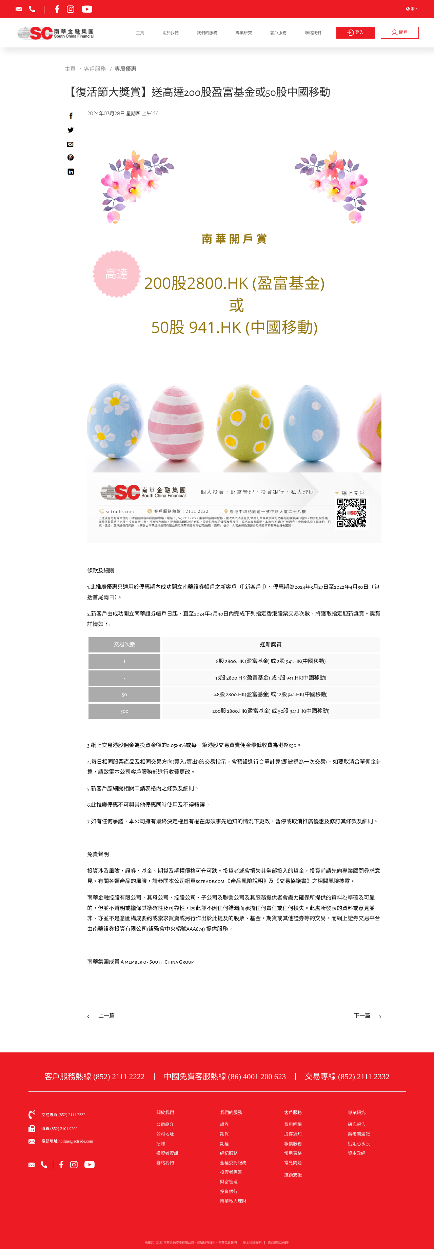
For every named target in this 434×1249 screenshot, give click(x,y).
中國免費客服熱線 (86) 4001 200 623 (225, 1076)
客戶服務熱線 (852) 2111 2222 (94, 1076)
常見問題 (293, 1163)
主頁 (140, 33)
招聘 (160, 1144)
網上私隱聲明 (252, 1245)
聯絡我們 (313, 33)
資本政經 (357, 1153)
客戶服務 (278, 33)
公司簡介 (165, 1124)
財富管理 (229, 1182)
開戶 (400, 32)
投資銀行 (229, 1191)
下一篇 (362, 1016)
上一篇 (106, 1016)
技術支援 (293, 1174)
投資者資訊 (167, 1153)
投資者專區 (231, 1172)
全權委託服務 (233, 1163)
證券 (224, 1124)
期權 (224, 1144)
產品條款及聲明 (278, 1245)
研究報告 (357, 1124)
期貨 (224, 1134)
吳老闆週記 (359, 1134)
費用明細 (293, 1124)
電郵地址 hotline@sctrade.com (67, 1141)
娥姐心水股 (359, 1144)
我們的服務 (207, 33)
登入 (355, 32)
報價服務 (293, 1144)
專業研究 (244, 33)
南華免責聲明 (227, 1245)
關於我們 (170, 33)
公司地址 (165, 1134)
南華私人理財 (233, 1201)
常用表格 (293, 1153)
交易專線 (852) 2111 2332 (347, 1076)
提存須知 (293, 1134)
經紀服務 (229, 1153)
